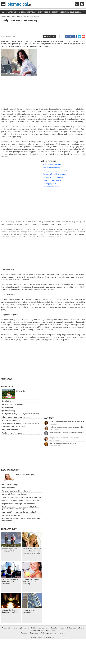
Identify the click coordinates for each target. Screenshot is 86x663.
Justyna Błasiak (53, 424)
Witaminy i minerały (21, 628)
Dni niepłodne (7, 407)
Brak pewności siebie (51, 187)
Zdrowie (9, 12)
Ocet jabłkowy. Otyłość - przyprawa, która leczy (20, 414)
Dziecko (47, 12)
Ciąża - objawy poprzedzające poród (16, 417)
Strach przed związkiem (52, 164)
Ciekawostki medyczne (75, 628)
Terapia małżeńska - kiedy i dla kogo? (16, 491)
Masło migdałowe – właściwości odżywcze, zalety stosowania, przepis (67, 432)
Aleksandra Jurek (54, 429)
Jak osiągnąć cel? (49, 184)
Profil (82, 4)
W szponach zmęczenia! (11, 515)
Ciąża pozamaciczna (10, 430)
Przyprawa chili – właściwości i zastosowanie (64, 438)
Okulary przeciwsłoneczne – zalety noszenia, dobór (66, 427)
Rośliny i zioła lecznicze (39, 628)
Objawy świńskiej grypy (11, 420)
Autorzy (49, 418)
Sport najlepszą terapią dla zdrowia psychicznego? (21, 497)
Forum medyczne (37, 630)
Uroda (17, 12)
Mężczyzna (64, 12)
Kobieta (55, 12)
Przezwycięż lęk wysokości (29, 611)
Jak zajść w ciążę (8, 410)
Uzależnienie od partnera (52, 180)
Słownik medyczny (57, 628)
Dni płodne (6, 401)
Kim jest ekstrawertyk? (25, 474)
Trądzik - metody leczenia (12, 433)
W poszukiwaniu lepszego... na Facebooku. (18, 504)
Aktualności (6, 628)
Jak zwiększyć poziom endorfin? (55, 171)
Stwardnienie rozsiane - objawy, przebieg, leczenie (21, 423)
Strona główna (2, 12)
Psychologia (75, 12)
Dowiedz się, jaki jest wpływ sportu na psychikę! (31, 581)
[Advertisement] (43, 28)
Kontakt (62, 633)
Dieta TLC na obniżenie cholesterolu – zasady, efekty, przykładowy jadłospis (67, 422)
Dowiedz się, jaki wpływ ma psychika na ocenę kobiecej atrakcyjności (32, 551)
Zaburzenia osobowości (52, 168)
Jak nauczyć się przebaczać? (53, 177)
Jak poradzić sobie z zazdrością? (14, 494)
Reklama (24, 633)
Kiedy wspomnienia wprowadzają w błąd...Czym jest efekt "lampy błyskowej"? (20, 508)
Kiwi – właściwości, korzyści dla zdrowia (62, 443)
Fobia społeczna (8, 488)
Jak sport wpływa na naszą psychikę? (9, 550)
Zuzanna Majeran (54, 440)
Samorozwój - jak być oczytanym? (55, 174)
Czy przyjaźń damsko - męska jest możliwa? (19, 512)
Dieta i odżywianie (28, 12)
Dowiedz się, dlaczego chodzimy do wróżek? (9, 611)
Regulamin (34, 633)
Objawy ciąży (21, 391)
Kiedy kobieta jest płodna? (12, 404)
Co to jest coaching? (10, 484)
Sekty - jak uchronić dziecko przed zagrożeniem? (21, 500)
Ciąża (40, 12)
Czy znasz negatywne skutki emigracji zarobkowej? (9, 581)
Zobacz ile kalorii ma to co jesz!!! (14, 426)
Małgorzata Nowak (54, 445)
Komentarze (51, 36)
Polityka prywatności (48, 633)
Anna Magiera (53, 435)
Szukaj (77, 4)
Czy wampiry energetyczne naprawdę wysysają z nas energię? (21, 519)
